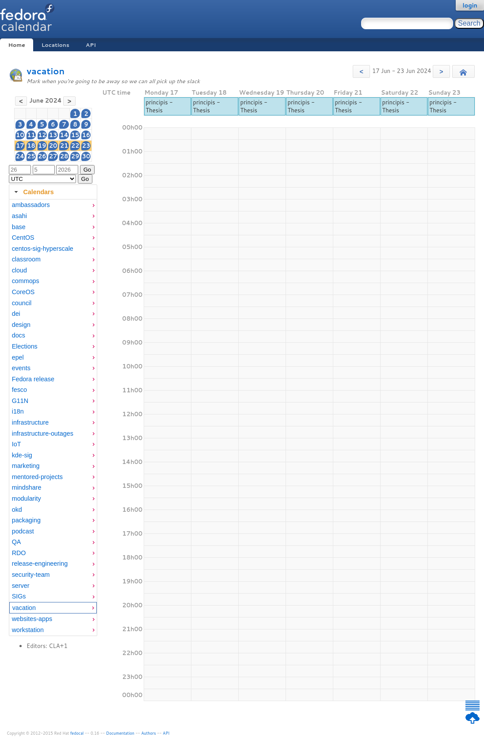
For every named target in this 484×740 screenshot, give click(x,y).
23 (86, 146)
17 (20, 146)
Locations (55, 45)
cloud (19, 270)
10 (20, 135)
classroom (26, 259)
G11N (20, 400)
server (21, 585)
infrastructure (30, 422)
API (91, 45)
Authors (148, 733)
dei (16, 313)
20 (53, 146)
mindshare (27, 487)
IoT (16, 444)
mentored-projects (37, 476)
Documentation (120, 733)
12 (42, 135)
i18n (18, 411)
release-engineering (40, 563)
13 (53, 135)
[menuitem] (53, 205)
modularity (26, 498)
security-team (31, 574)
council (22, 303)
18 (31, 146)
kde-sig (22, 455)
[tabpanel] (53, 417)
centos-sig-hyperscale (42, 248)
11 (31, 135)
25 (31, 156)
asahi (19, 215)
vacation (46, 71)
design (21, 324)
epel (18, 357)
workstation (28, 629)
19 (42, 146)
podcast (23, 531)
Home (16, 45)
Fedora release (33, 379)
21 (64, 146)
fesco (19, 389)
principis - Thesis (159, 106)
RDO (19, 552)
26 (42, 156)
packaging (26, 520)
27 (53, 156)
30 (86, 156)
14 (64, 135)
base (19, 226)
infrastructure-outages (42, 433)
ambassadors (31, 204)
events (21, 368)
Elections (25, 346)
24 (20, 156)
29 (75, 156)
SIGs (19, 596)
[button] (361, 71)
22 (75, 146)
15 (75, 135)
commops (25, 280)
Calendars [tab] (32, 192)
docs (18, 335)
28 (64, 156)
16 (86, 135)
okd (17, 509)
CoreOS (23, 291)
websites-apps (32, 618)
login (469, 5)
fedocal (77, 733)
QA (16, 541)
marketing (26, 465)
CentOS (23, 237)
